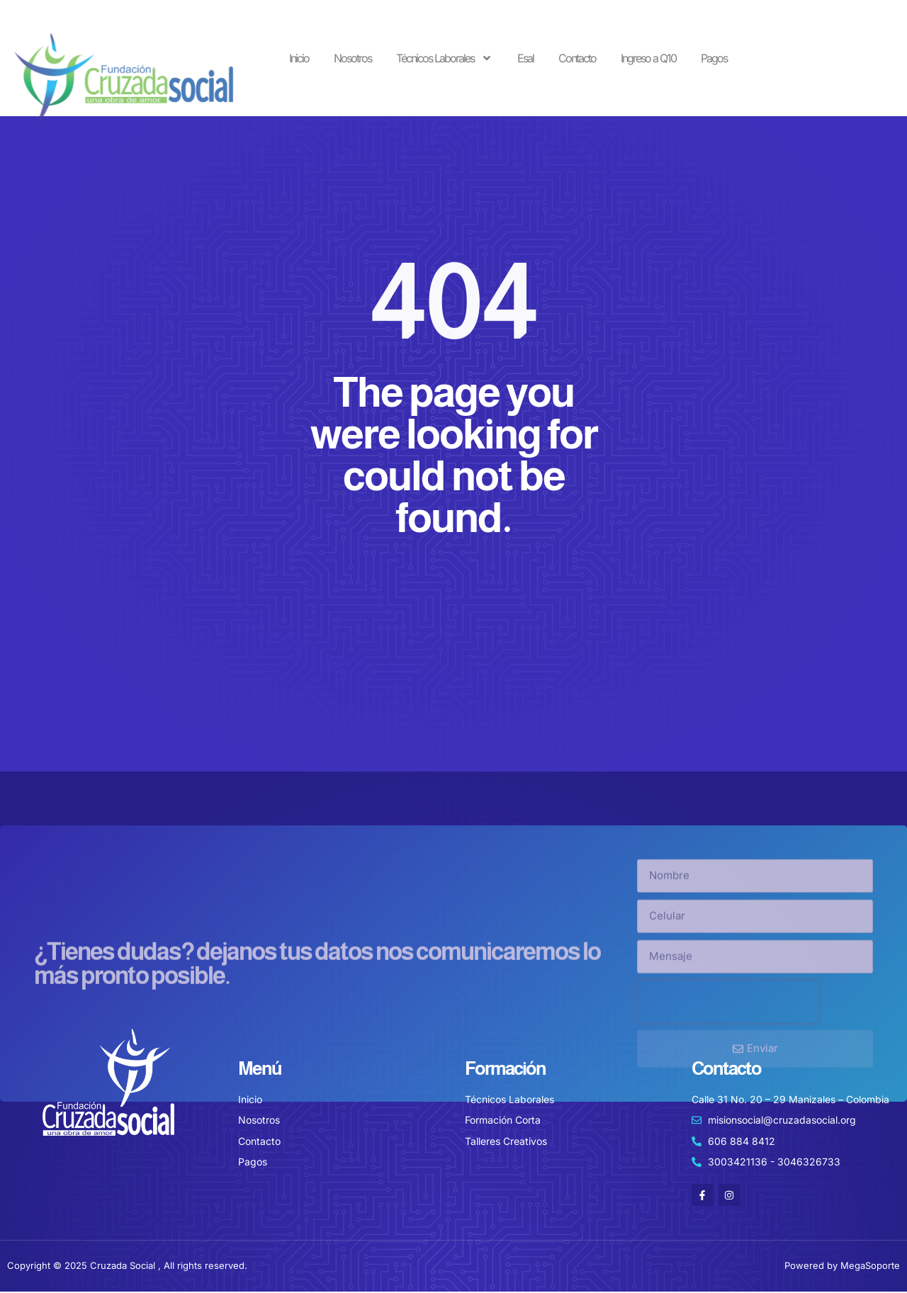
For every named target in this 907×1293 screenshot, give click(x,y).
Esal (525, 58)
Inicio (299, 58)
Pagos (714, 58)
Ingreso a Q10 (648, 58)
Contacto (577, 58)
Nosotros (352, 58)
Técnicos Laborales (444, 58)
